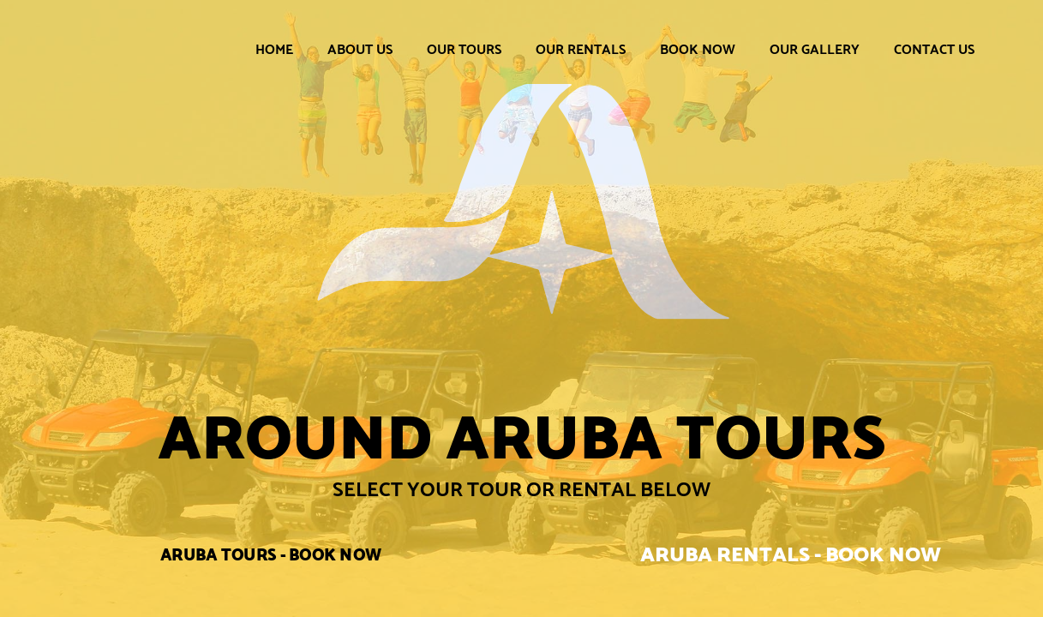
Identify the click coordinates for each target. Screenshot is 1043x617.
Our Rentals (581, 49)
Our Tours (464, 49)
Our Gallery (815, 49)
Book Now (697, 49)
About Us (360, 49)
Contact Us (934, 49)
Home (274, 49)
